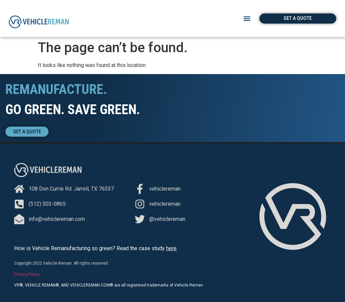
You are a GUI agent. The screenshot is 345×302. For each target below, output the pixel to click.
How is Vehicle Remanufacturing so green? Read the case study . (96, 248)
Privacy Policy (27, 274)
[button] (247, 18)
